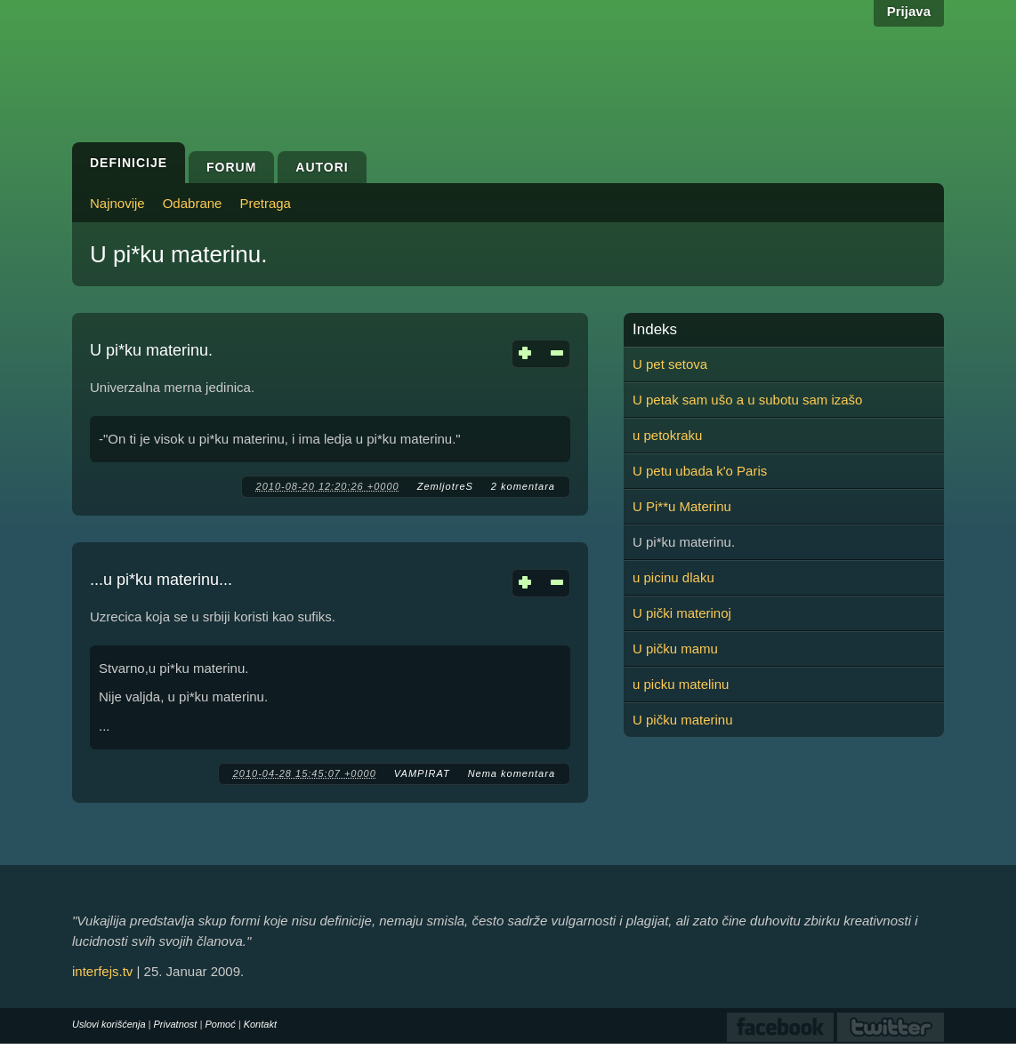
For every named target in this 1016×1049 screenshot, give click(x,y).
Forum (231, 167)
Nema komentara (511, 773)
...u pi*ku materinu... (161, 580)
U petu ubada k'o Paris (700, 470)
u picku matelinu (681, 684)
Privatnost (176, 1024)
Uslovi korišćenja (109, 1024)
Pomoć (220, 1024)
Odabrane (192, 203)
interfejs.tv (102, 971)
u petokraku (667, 435)
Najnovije (117, 203)
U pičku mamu (675, 648)
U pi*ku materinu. (151, 350)
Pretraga (265, 203)
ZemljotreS (445, 486)
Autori (321, 167)
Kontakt (260, 1024)
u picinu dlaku (673, 577)
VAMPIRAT (422, 773)
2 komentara (523, 486)
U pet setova (670, 364)
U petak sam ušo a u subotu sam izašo (747, 399)
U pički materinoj (682, 613)
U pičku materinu (683, 719)
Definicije (128, 163)
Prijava (909, 11)
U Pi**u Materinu (682, 506)
